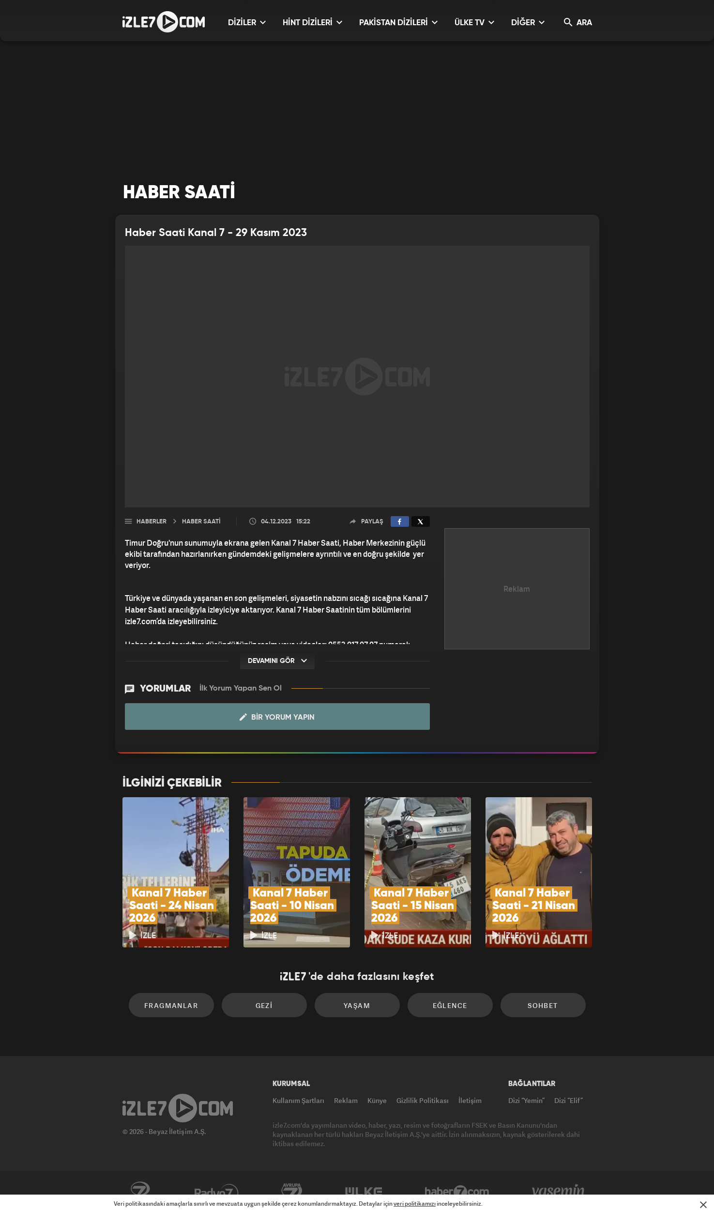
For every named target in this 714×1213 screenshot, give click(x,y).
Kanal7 (140, 1192)
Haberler (152, 522)
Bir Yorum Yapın (277, 717)
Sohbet (543, 1005)
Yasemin (559, 1192)
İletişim (470, 1100)
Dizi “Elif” (568, 1100)
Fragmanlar (171, 1005)
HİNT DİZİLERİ (312, 22)
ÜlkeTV (363, 1192)
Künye (377, 1100)
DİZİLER (247, 22)
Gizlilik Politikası (422, 1100)
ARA (578, 22)
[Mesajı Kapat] (703, 1205)
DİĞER (528, 22)
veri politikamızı (415, 1203)
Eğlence (450, 1005)
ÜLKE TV (474, 22)
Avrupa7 (292, 1192)
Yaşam (357, 1005)
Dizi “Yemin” (526, 1100)
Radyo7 (217, 1192)
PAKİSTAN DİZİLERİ (398, 22)
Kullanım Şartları (298, 1100)
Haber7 (457, 1192)
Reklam (346, 1100)
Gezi (264, 1005)
